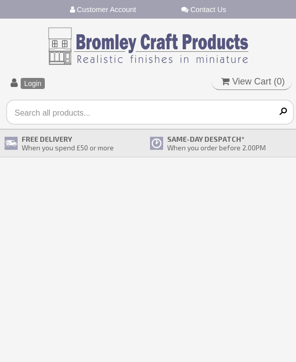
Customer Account (103, 10)
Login (32, 83)
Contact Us (203, 10)
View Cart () (253, 81)
